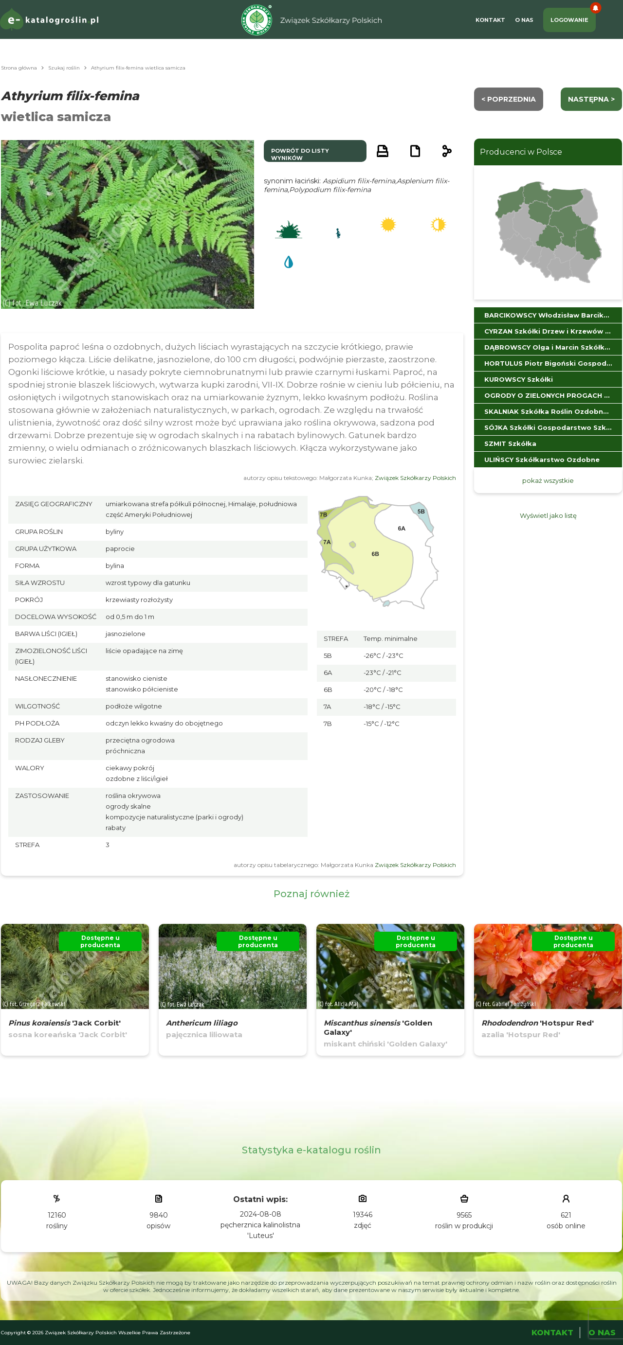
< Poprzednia (508, 99)
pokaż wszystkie (548, 480)
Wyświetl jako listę (548, 515)
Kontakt (490, 20)
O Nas (524, 20)
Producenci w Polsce (521, 152)
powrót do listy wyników (300, 154)
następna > (591, 99)
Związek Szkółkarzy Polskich (415, 477)
